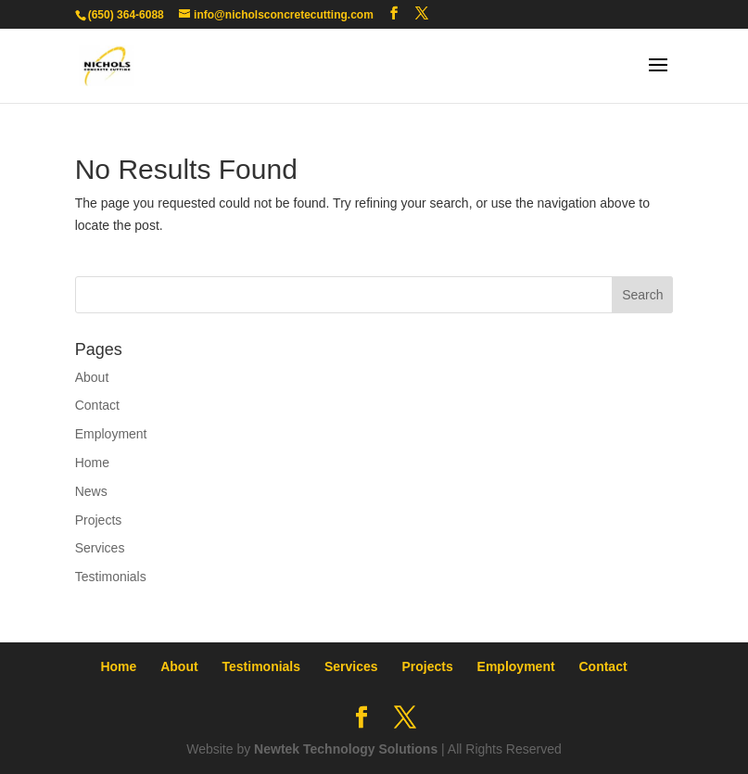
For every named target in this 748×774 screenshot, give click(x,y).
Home (92, 462)
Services (100, 547)
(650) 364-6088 (126, 14)
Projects (98, 520)
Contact (97, 405)
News (91, 491)
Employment (111, 433)
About (92, 377)
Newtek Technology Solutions (345, 749)
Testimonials (110, 576)
